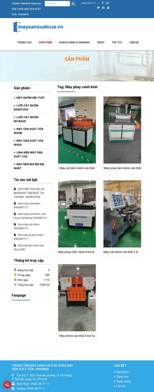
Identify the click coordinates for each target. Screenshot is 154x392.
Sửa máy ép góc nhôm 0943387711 (28, 237)
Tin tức (117, 42)
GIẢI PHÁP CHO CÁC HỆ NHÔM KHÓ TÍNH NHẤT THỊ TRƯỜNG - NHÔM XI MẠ (29, 193)
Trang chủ (24, 42)
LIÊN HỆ (134, 42)
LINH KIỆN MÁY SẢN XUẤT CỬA (28, 154)
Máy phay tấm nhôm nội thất (122, 168)
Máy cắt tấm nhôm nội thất (77, 168)
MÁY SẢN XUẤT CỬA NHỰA (28, 142)
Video (101, 42)
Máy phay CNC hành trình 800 (77, 252)
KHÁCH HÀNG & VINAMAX (74, 42)
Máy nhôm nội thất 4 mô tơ (77, 336)
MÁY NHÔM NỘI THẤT (30, 97)
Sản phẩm (45, 42)
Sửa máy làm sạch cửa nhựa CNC (29, 247)
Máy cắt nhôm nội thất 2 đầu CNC (125, 252)
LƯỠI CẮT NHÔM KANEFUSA (26, 107)
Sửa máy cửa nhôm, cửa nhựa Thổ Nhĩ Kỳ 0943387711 (30, 216)
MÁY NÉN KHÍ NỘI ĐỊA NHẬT (29, 166)
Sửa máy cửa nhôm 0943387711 (27, 205)
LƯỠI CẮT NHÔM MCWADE (26, 119)
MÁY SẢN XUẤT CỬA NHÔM (28, 131)
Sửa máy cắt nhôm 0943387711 (26, 226)
